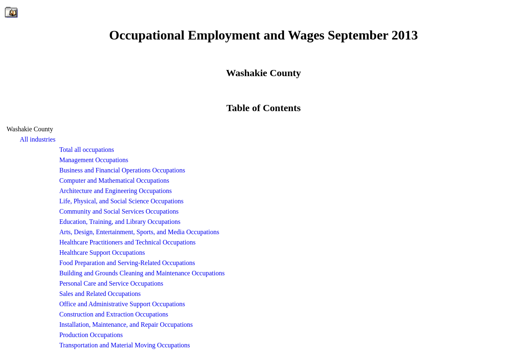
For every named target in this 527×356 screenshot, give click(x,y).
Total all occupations (86, 149)
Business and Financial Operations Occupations (122, 170)
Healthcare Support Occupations (102, 252)
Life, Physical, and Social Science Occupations (121, 201)
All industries (38, 139)
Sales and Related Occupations (100, 293)
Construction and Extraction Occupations (113, 314)
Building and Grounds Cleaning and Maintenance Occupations (142, 273)
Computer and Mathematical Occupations (114, 180)
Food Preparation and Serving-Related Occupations (127, 262)
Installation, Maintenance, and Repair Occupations (126, 324)
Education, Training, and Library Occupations (119, 221)
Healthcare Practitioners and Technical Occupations (127, 242)
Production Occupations (91, 334)
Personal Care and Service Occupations (111, 283)
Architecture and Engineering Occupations (115, 190)
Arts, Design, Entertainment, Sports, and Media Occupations (139, 231)
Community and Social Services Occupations (119, 211)
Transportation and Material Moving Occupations (124, 345)
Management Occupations (93, 159)
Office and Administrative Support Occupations (122, 303)
